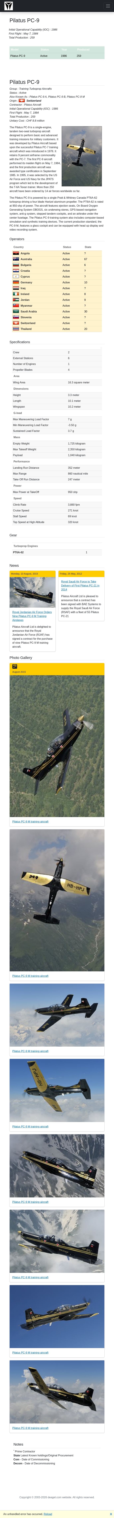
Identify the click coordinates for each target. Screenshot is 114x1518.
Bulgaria (22, 265)
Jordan (21, 299)
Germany (22, 282)
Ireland (21, 294)
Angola (21, 253)
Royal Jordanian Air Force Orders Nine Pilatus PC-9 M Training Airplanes (32, 616)
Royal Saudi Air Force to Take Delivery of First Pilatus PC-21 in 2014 (80, 585)
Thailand (22, 329)
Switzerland (24, 323)
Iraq (19, 288)
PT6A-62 (18, 552)
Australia (22, 259)
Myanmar (22, 305)
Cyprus (21, 276)
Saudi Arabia (25, 311)
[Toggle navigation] (108, 6)
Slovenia (22, 317)
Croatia (21, 270)
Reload (48, 1514)
